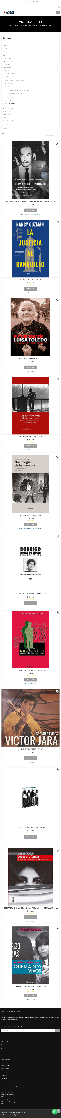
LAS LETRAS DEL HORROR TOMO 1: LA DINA (30, 828)
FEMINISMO (7, 111)
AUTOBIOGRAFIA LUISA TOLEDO (30, 358)
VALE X (5, 125)
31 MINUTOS (6, 64)
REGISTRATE (5, 1041)
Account (15, 7)
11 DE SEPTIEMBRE (10, 73)
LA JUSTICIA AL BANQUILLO (30, 280)
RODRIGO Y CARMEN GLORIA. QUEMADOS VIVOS (30, 986)
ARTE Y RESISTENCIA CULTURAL (14, 80)
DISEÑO (5, 48)
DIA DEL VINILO (8, 61)
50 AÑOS (36, 26)
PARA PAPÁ (6, 114)
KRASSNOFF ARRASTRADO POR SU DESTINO (30, 671)
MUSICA (5, 45)
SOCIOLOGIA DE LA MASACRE (30, 515)
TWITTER (4, 1072)
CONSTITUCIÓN (8, 108)
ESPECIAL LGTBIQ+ (9, 120)
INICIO (10, 26)
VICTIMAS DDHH (47, 26)
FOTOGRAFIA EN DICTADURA (13, 93)
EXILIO (7, 87)
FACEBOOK (5, 1069)
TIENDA (17, 26)
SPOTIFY (4, 1078)
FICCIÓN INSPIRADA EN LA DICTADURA (17, 90)
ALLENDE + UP (9, 77)
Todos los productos (9, 42)
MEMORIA (8, 100)
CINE (4, 55)
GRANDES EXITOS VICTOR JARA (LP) (30, 749)
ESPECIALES (27, 26)
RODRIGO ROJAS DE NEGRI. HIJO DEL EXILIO (30, 594)
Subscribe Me (57, 1031)
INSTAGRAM (5, 1065)
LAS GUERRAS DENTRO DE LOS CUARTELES (30, 437)
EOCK (5, 128)
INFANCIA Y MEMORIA (11, 97)
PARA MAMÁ (7, 67)
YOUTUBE (4, 1075)
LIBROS (5, 52)
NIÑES (5, 117)
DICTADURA (8, 83)
